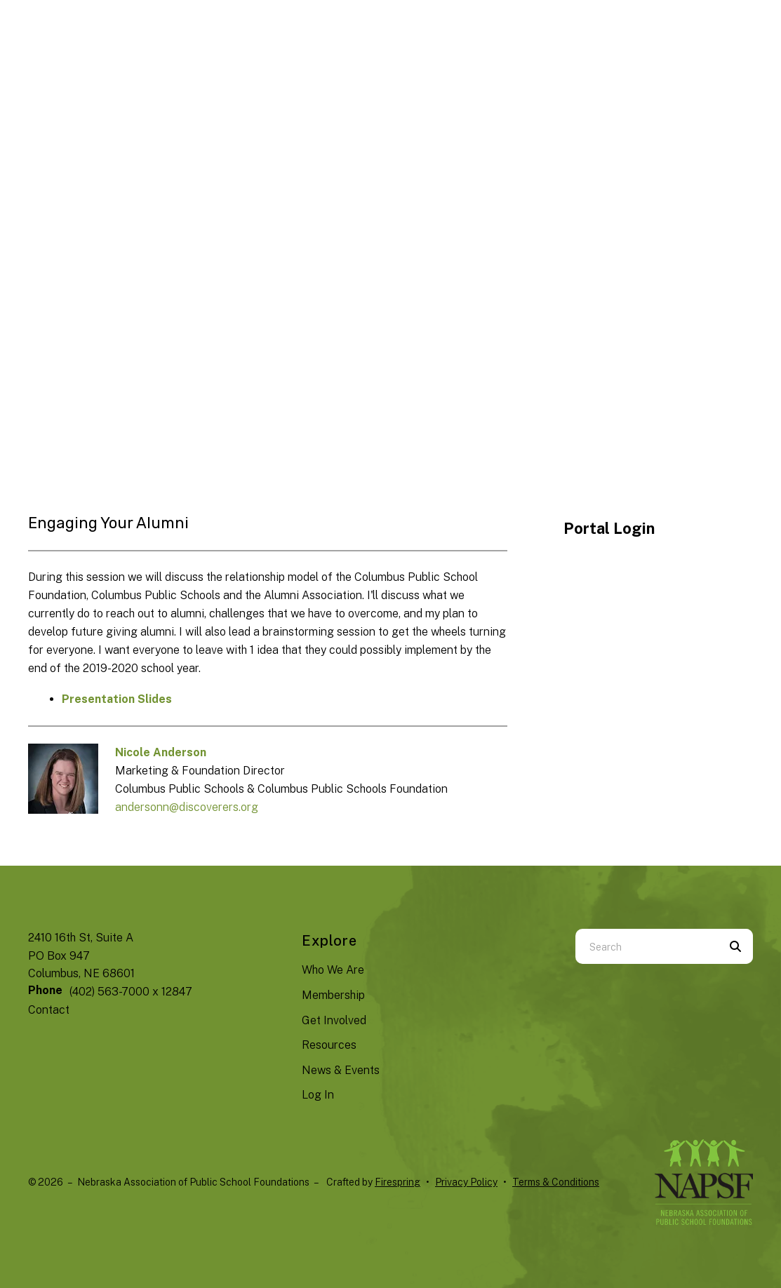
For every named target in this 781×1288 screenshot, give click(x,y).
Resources (329, 1045)
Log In (318, 1094)
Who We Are (333, 970)
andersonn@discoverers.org (186, 807)
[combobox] (646, 946)
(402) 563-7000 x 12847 (130, 991)
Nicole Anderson (160, 752)
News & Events (341, 1070)
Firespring (397, 1182)
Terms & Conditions (555, 1182)
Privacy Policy (466, 1182)
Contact (48, 1010)
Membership (333, 995)
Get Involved (334, 1020)
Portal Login (609, 528)
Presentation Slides (117, 699)
